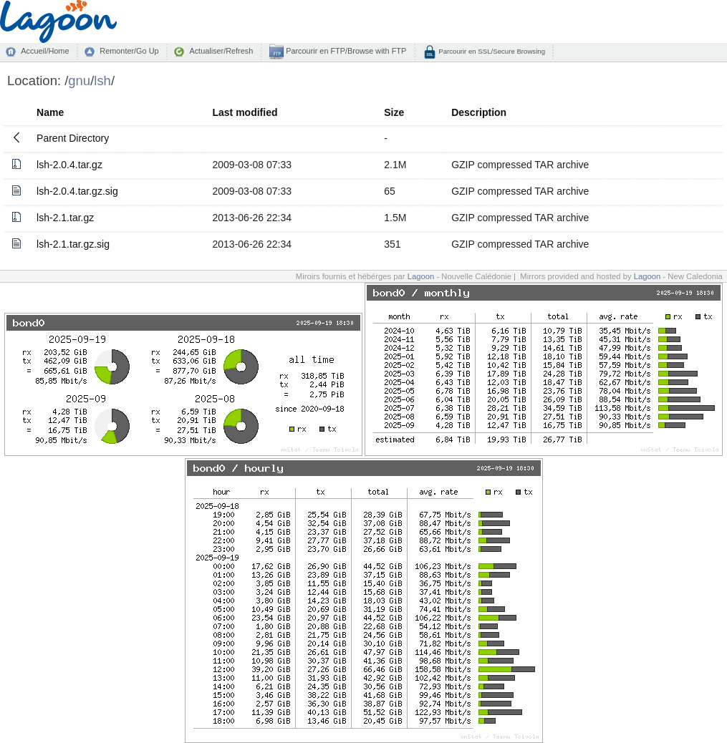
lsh (102, 80)
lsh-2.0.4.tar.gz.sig (77, 191)
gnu (79, 80)
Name (50, 112)
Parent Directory (73, 138)
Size (394, 112)
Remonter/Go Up (129, 51)
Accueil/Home (45, 51)
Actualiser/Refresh (221, 51)
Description (478, 112)
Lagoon (421, 276)
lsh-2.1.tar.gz (65, 217)
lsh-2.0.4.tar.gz (69, 164)
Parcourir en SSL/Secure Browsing (491, 51)
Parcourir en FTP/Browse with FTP (345, 51)
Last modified (245, 112)
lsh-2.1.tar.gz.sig (73, 244)
